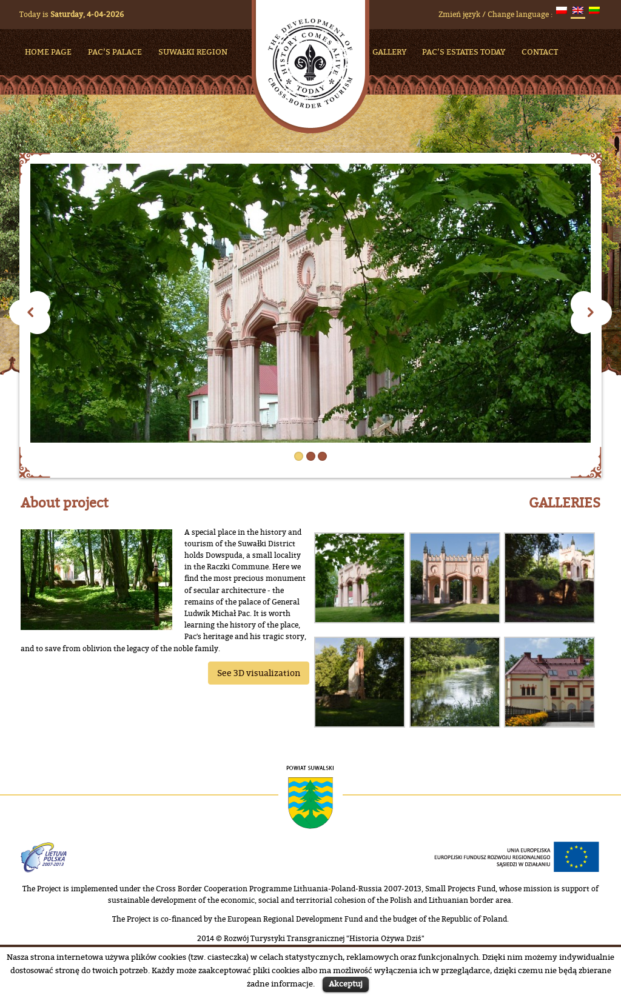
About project (65, 503)
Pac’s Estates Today (463, 51)
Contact (540, 51)
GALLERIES (564, 503)
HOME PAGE (48, 51)
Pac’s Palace (115, 51)
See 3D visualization (258, 673)
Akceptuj (346, 983)
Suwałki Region (192, 51)
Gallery (389, 51)
